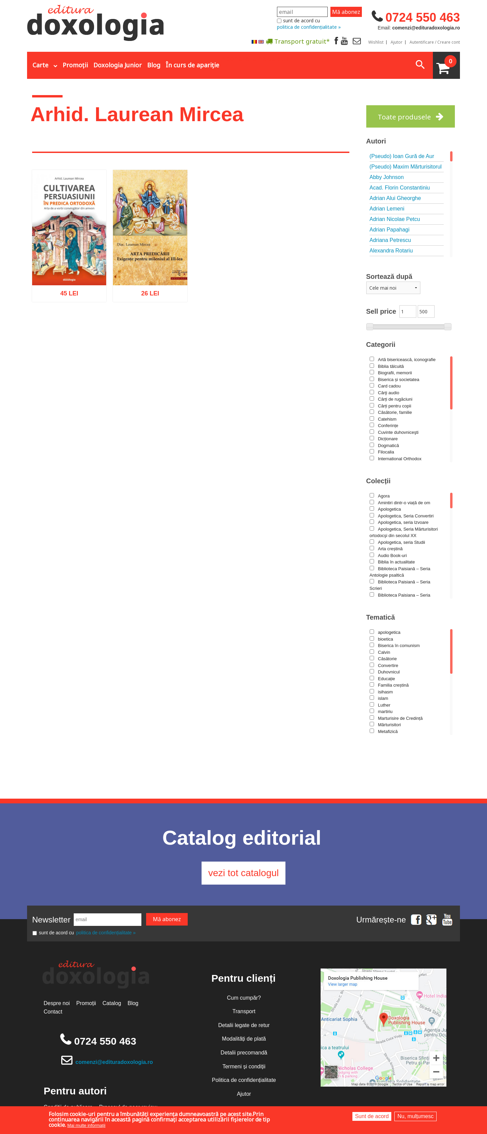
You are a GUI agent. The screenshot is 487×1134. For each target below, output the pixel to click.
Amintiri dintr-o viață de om (404, 502)
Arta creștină (390, 548)
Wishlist (376, 42)
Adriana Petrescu (390, 240)
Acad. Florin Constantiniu (400, 188)
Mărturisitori (389, 724)
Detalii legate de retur (244, 1025)
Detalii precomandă (244, 1052)
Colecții (378, 481)
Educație (386, 678)
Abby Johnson (387, 177)
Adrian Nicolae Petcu (395, 219)
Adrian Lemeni (387, 209)
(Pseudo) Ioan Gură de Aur (402, 156)
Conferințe (388, 425)
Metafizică (388, 731)
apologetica (389, 632)
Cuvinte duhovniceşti (398, 432)
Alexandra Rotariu (391, 250)
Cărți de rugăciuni (395, 399)
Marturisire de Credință (400, 718)
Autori (376, 141)
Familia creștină (393, 685)
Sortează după (389, 276)
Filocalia (386, 451)
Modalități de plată (244, 1039)
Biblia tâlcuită (391, 366)
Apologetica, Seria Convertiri (406, 515)
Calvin (384, 652)
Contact (53, 1012)
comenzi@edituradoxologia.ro (114, 1062)
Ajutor (396, 42)
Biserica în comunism (399, 645)
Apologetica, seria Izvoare (403, 522)
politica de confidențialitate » (309, 27)
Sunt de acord (372, 1116)
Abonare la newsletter (257, 58)
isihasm (385, 691)
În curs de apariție (192, 65)
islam (383, 698)
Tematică (380, 617)
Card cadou (389, 385)
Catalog (111, 1003)
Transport (243, 1011)
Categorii (381, 344)
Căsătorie (387, 658)
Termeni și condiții (244, 1066)
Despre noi (57, 1003)
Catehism (387, 419)
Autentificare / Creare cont (435, 42)
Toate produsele (404, 116)
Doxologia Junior (117, 65)
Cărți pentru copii (394, 405)
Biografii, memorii (395, 372)
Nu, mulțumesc (415, 1116)
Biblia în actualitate (396, 561)
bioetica (385, 639)
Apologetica (389, 509)
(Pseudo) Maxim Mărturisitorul (406, 167)
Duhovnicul (389, 671)
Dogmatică (388, 445)
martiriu (385, 711)
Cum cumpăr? (244, 998)
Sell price (381, 311)
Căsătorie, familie (395, 412)
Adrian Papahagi (390, 229)
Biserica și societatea (398, 379)
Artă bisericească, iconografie (407, 359)
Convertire (388, 665)
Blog (153, 65)
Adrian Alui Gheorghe (395, 198)
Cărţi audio (388, 392)
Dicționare (388, 438)
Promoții (75, 65)
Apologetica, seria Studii (401, 542)
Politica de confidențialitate (244, 1080)
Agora (384, 495)
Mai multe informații (86, 1125)
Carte (40, 65)
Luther (384, 705)
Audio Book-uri (392, 555)
